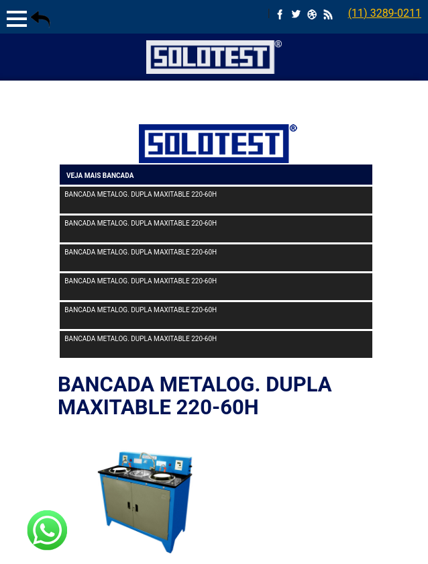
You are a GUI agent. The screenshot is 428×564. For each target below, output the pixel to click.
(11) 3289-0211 (384, 13)
